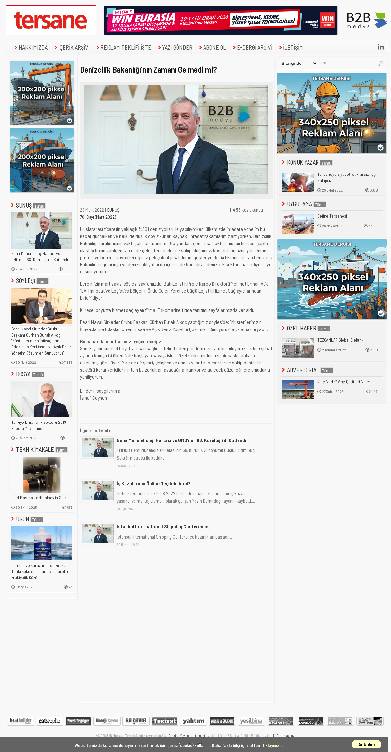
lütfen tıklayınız (283, 735)
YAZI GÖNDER (174, 47)
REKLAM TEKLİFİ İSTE (123, 47)
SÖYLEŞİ (29, 280)
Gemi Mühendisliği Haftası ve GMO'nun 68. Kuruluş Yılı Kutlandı (39, 256)
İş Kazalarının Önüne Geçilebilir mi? (154, 483)
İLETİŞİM (290, 47)
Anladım (366, 744)
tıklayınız (271, 745)
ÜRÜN (26, 519)
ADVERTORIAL (307, 369)
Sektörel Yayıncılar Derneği (187, 735)
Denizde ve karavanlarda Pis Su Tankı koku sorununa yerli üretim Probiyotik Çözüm (40, 571)
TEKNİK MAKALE (39, 449)
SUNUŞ (28, 205)
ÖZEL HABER (305, 328)
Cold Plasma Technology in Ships (40, 497)
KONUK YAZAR (307, 162)
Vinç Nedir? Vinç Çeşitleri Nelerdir (346, 381)
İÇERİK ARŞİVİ (71, 47)
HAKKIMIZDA (30, 47)
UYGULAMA (303, 204)
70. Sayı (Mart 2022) (98, 217)
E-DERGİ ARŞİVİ (251, 47)
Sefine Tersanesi (332, 215)
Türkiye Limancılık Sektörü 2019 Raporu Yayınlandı (38, 425)
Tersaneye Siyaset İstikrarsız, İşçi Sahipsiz (346, 177)
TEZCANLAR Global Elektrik (340, 340)
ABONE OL (211, 47)
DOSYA (27, 374)
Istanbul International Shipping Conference (162, 526)
